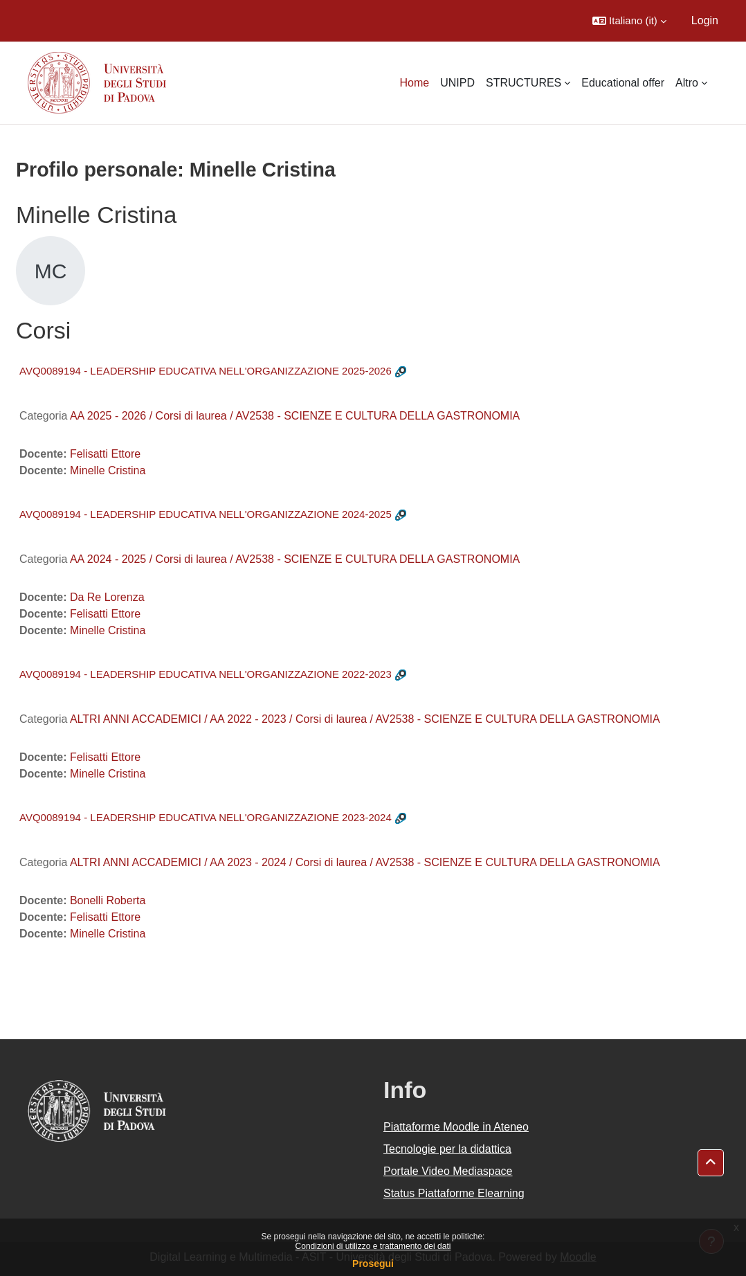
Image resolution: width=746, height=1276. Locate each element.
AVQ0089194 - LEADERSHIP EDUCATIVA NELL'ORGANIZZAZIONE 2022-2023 (205, 674)
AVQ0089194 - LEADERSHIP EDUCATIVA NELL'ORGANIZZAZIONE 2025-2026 (205, 371)
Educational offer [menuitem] (622, 83)
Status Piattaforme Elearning (454, 1193)
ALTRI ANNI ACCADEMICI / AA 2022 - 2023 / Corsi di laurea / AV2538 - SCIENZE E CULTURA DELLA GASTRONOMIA (365, 719)
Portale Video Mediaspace (448, 1171)
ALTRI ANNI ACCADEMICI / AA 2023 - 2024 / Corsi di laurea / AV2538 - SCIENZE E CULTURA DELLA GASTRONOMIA (365, 862)
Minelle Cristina (107, 470)
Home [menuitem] (414, 83)
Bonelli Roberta (107, 900)
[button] (629, 21)
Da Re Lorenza (107, 597)
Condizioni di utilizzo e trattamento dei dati (373, 1246)
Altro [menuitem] (686, 83)
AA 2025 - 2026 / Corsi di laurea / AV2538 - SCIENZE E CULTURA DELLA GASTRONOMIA (295, 416)
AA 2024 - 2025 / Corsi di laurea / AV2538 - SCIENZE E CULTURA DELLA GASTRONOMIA (295, 559)
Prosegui (373, 1263)
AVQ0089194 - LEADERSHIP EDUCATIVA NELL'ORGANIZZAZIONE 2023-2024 (205, 817)
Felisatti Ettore (105, 454)
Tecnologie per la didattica (447, 1149)
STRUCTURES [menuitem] (523, 83)
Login (704, 20)
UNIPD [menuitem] (457, 83)
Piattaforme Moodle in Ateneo (456, 1127)
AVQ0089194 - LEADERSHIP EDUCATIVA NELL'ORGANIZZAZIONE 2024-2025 (205, 514)
